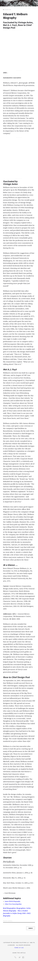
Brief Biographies (9, 908)
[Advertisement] (19, 50)
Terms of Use (19, 947)
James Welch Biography (12, 901)
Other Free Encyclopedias (13, 904)
